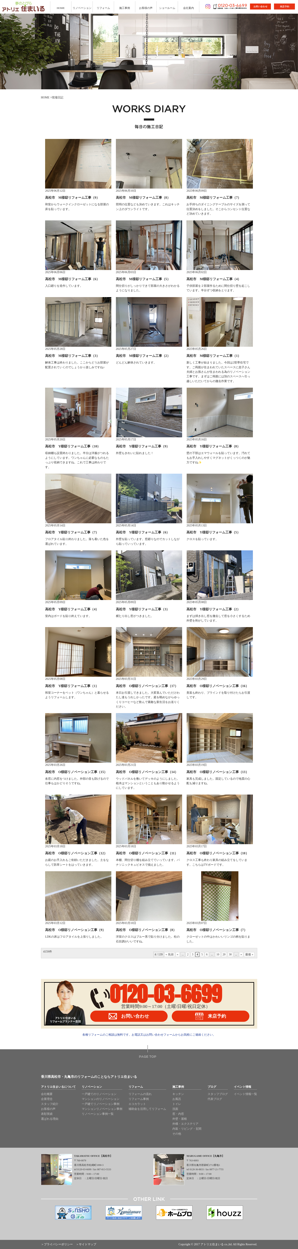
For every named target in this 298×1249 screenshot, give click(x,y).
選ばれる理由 (49, 1118)
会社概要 (47, 1094)
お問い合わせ (129, 1016)
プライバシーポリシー (58, 1244)
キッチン (178, 1094)
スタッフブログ (218, 1094)
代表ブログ (215, 1099)
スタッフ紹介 (49, 1104)
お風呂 (176, 1099)
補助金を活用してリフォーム (147, 1108)
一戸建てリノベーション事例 (100, 1104)
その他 (176, 1133)
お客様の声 (146, 8)
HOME (61, 8)
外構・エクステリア (185, 1123)
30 (230, 954)
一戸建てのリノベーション (99, 1094)
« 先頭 (170, 954)
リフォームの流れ (140, 1094)
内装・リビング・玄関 (186, 1128)
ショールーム (167, 8)
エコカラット (137, 1104)
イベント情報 (242, 1086)
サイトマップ (87, 1244)
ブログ (212, 1086)
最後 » (249, 954)
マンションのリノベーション (100, 1099)
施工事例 (124, 8)
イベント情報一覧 (245, 1094)
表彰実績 (47, 1113)
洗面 (175, 1108)
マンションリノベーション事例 (102, 1108)
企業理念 (47, 1099)
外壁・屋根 (179, 1118)
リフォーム (103, 8)
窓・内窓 (178, 1113)
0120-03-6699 (166, 994)
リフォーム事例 (139, 1099)
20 (224, 954)
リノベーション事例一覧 (98, 1113)
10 (217, 954)
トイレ (176, 1104)
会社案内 (188, 8)
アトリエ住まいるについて (58, 1086)
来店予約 (210, 1016)
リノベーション (82, 8)
